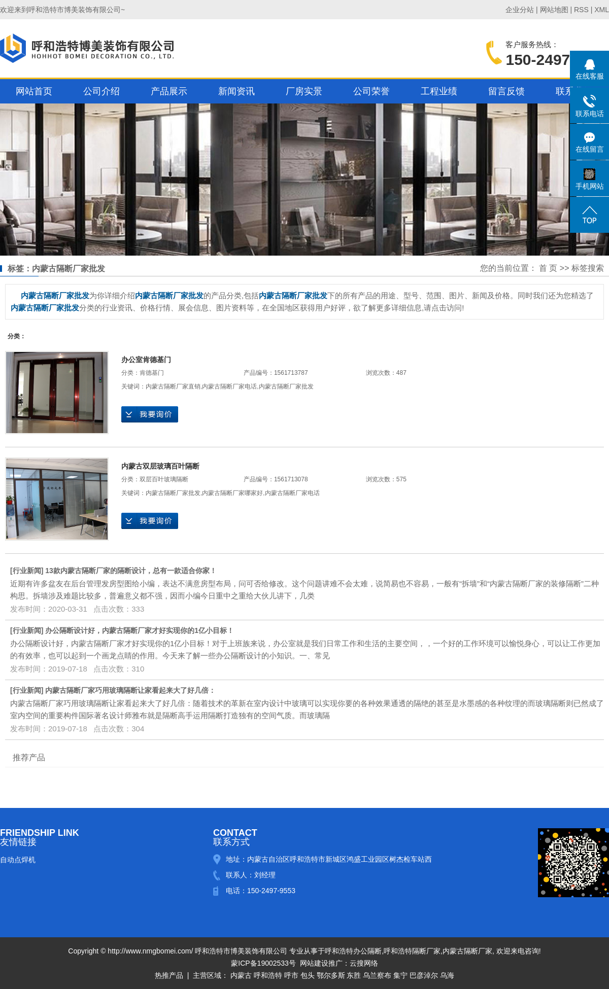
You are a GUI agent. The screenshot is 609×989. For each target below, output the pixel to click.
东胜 (354, 975)
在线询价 (149, 414)
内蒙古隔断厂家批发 (286, 386)
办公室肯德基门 (146, 360)
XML (601, 10)
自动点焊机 (18, 860)
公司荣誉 (371, 91)
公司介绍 (101, 91)
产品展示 (169, 91)
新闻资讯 (236, 91)
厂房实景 (304, 91)
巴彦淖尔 (424, 975)
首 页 (548, 268)
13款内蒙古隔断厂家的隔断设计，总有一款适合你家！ (131, 571)
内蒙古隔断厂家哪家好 (232, 493)
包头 (307, 975)
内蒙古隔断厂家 (467, 951)
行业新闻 (27, 571)
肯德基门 (152, 372)
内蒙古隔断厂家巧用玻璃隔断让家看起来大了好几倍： (130, 690)
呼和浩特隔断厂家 (412, 951)
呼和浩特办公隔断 (353, 951)
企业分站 (519, 10)
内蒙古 (241, 975)
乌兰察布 (377, 975)
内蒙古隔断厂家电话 (229, 386)
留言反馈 (506, 91)
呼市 (291, 975)
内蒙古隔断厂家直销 (173, 386)
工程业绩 (439, 91)
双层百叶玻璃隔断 (164, 479)
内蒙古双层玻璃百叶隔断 (160, 466)
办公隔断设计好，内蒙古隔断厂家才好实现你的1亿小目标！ (139, 630)
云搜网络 (364, 963)
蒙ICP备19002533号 (263, 963)
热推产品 (169, 975)
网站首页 (34, 91)
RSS (581, 10)
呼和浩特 (268, 975)
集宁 (400, 975)
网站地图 (554, 10)
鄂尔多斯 (331, 975)
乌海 (447, 975)
